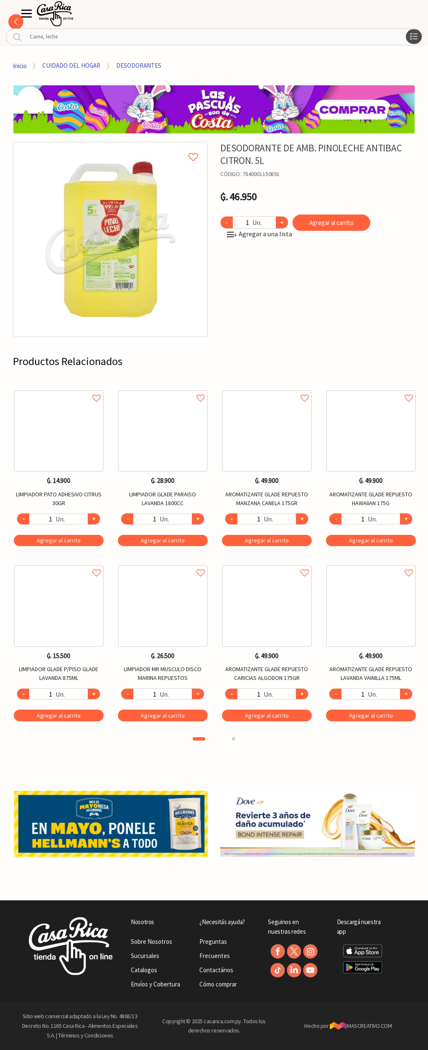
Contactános (216, 970)
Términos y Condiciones (85, 1035)
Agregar (59, 540)
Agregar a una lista (259, 234)
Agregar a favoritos (59, 388)
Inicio (20, 65)
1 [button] (199, 739)
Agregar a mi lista (110, 147)
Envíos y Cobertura (155, 984)
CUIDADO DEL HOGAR (71, 65)
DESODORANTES (138, 65)
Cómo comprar (218, 984)
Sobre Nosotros (151, 941)
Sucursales (145, 956)
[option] (110, 239)
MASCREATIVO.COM (361, 1026)
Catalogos (144, 970)
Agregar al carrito (331, 223)
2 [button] (234, 739)
